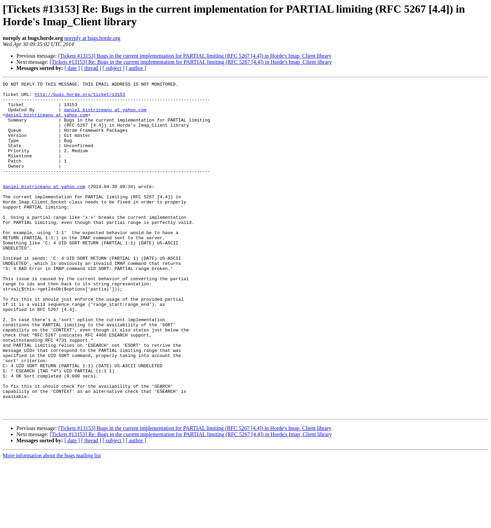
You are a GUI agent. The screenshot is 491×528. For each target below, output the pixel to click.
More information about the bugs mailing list (52, 522)
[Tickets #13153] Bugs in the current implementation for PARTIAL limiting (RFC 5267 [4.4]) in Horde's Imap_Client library (194, 56)
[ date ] (72, 68)
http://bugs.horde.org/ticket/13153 (80, 97)
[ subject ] (113, 68)
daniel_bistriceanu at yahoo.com (105, 116)
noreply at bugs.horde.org (92, 38)
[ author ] (136, 68)
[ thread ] (91, 68)
